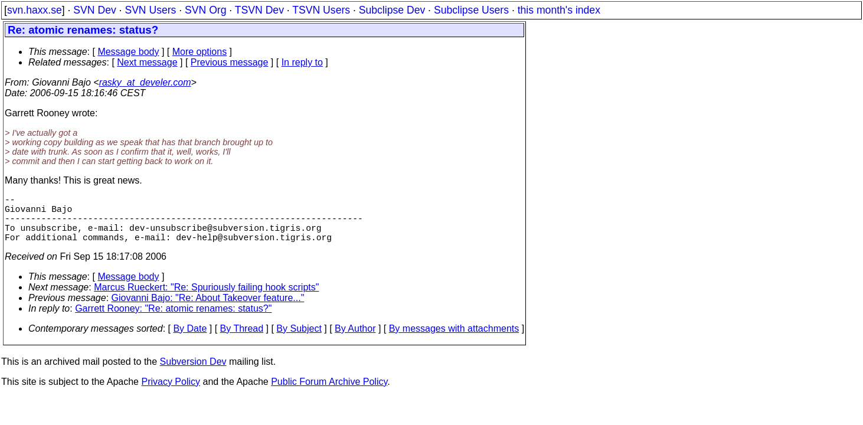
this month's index (559, 10)
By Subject (298, 340)
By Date (190, 340)
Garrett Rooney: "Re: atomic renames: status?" (173, 320)
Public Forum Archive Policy (329, 393)
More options (199, 52)
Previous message (230, 62)
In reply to (302, 62)
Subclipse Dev (392, 10)
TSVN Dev (259, 10)
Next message (147, 62)
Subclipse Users (471, 10)
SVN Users (150, 10)
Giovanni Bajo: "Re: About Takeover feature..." (208, 310)
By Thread (242, 340)
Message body (128, 52)
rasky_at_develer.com (145, 82)
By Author (355, 340)
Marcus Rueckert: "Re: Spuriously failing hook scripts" (206, 299)
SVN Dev (94, 10)
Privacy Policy (170, 393)
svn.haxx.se (34, 10)
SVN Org (205, 10)
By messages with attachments (454, 340)
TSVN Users (321, 10)
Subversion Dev (193, 373)
